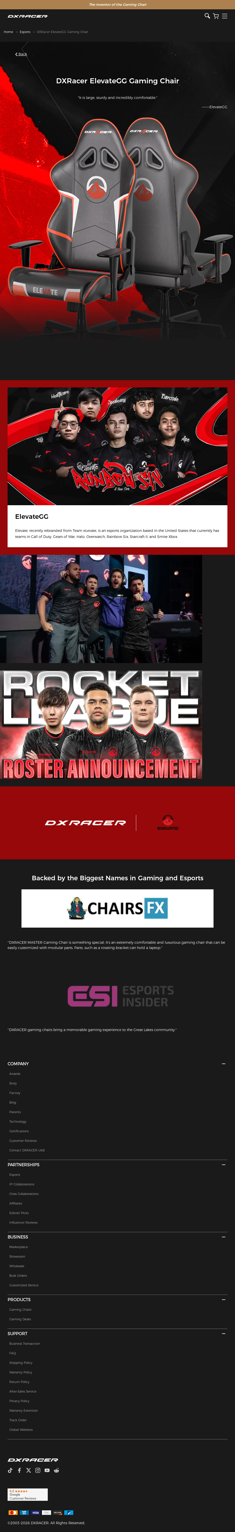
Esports (25, 32)
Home (8, 32)
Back (21, 54)
